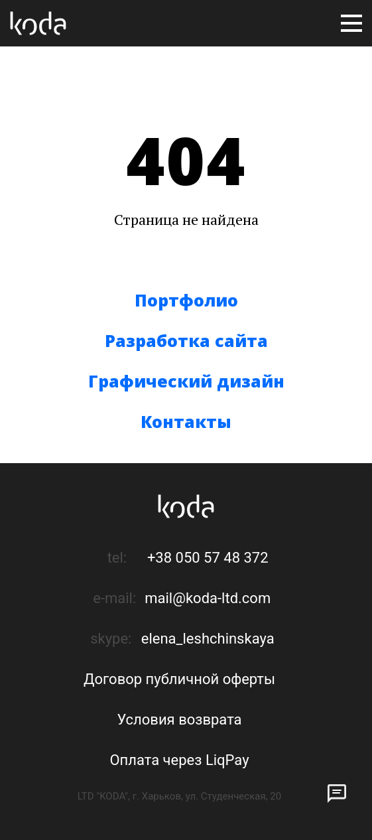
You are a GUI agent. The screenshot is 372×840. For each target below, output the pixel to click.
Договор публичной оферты (179, 679)
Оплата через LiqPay (179, 760)
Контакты (186, 421)
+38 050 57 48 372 (208, 557)
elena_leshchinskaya (208, 638)
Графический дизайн (186, 381)
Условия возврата (179, 719)
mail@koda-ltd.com (208, 598)
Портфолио (186, 300)
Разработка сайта (186, 340)
